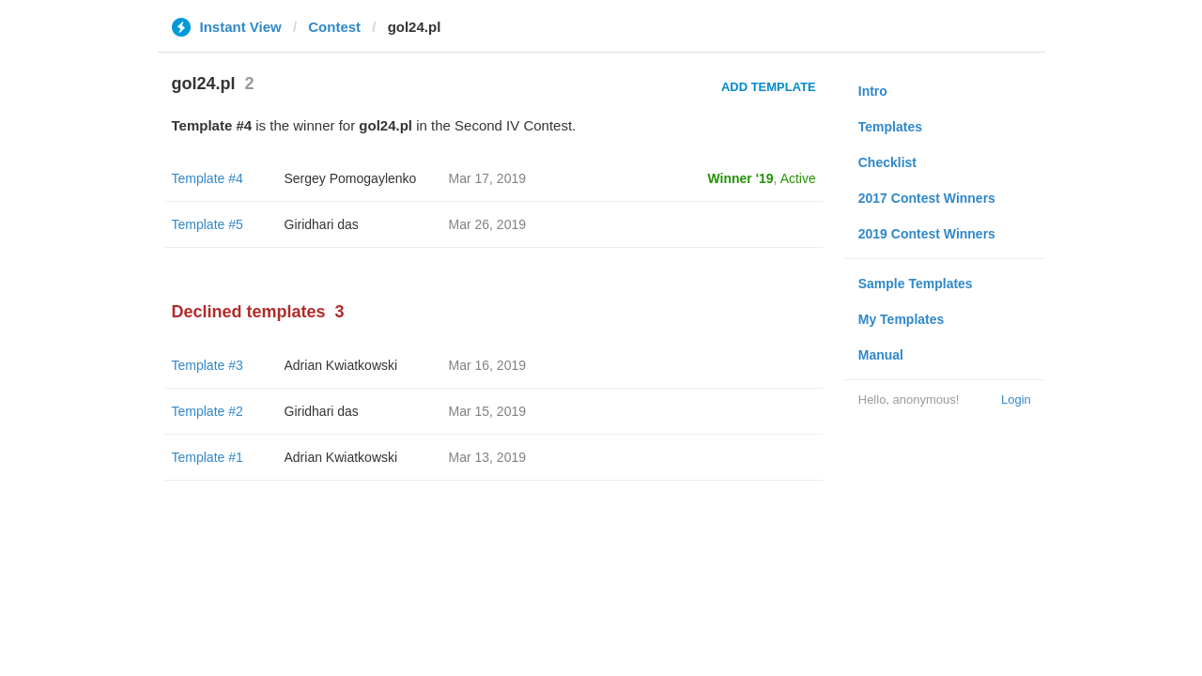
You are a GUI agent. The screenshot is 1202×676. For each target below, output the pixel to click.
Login (1016, 399)
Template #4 (207, 178)
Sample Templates (915, 283)
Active (798, 178)
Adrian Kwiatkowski (341, 365)
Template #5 (207, 224)
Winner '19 (741, 178)
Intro (872, 91)
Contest (334, 27)
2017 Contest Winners (926, 198)
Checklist (887, 162)
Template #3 (207, 365)
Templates (890, 126)
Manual (880, 354)
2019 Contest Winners (926, 233)
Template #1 (207, 457)
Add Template (768, 87)
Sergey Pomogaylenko (351, 178)
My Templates (901, 319)
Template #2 (207, 411)
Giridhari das (322, 224)
